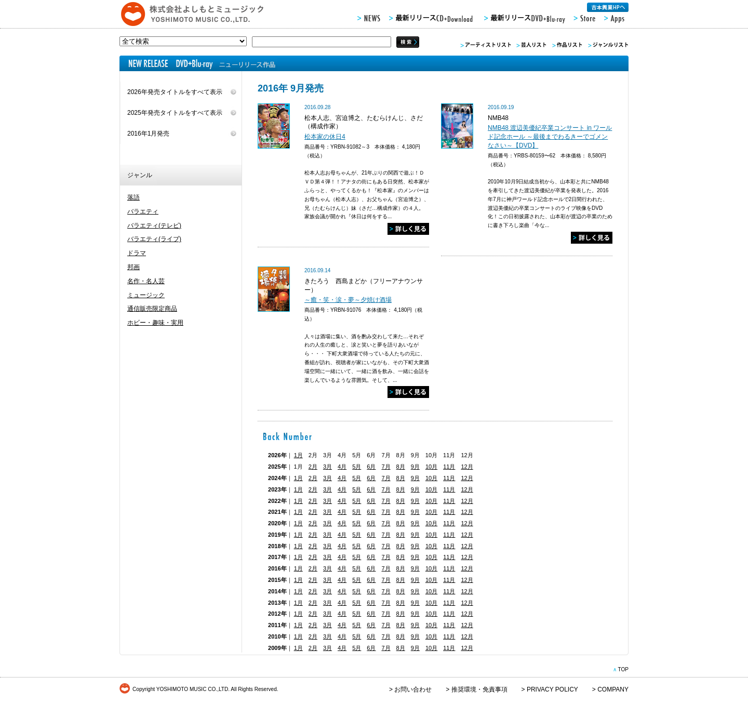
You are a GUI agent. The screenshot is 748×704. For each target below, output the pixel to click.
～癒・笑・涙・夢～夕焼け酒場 (348, 299)
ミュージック (146, 295)
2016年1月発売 (148, 133)
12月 (467, 466)
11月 (449, 466)
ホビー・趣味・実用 (155, 322)
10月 (431, 466)
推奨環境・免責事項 (479, 689)
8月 (400, 466)
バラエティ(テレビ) (154, 225)
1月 (298, 455)
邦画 (133, 267)
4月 (342, 466)
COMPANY (613, 689)
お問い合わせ (413, 689)
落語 (133, 197)
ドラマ (136, 253)
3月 (327, 466)
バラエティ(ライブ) (154, 239)
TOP (623, 669)
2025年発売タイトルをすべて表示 (174, 112)
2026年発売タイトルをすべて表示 (174, 92)
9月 (415, 466)
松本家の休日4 (324, 136)
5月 (356, 466)
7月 (385, 466)
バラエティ (142, 211)
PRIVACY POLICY (552, 689)
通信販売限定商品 (152, 308)
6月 (371, 466)
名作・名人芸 (146, 281)
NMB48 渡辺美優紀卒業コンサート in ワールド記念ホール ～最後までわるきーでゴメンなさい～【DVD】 (550, 136)
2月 (313, 466)
